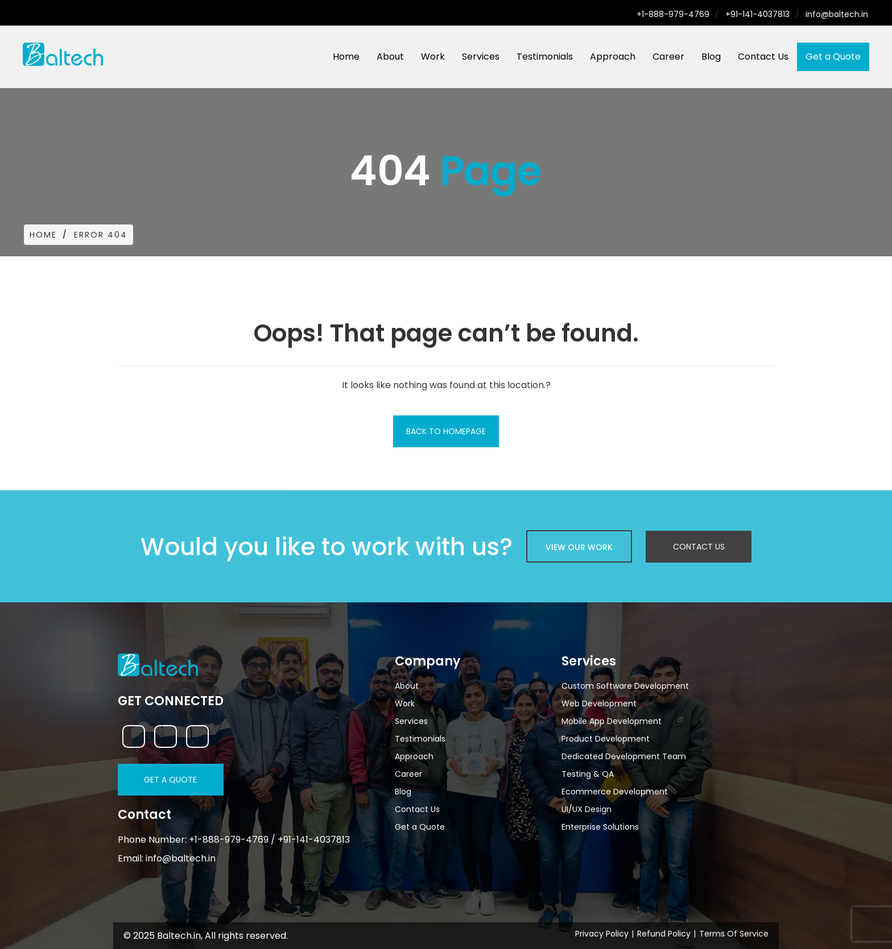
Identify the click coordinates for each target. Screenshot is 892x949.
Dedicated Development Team (623, 756)
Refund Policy (664, 933)
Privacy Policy (602, 933)
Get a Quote (833, 56)
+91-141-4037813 (757, 14)
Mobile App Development (611, 721)
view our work (579, 547)
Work (433, 56)
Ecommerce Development (614, 791)
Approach (612, 56)
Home (346, 56)
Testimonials (545, 56)
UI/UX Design (586, 809)
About (390, 56)
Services (480, 56)
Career (668, 56)
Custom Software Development (625, 686)
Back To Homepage (446, 431)
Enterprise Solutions (600, 827)
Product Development (605, 738)
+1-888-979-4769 (673, 14)
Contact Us (763, 56)
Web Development (599, 703)
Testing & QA (587, 774)
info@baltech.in (837, 14)
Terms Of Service (734, 933)
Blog (711, 56)
